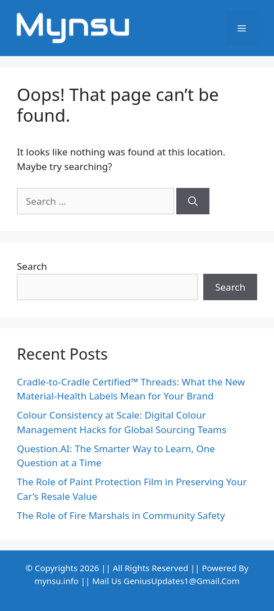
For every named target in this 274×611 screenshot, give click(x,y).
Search (32, 266)
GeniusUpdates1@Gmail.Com (182, 580)
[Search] (192, 201)
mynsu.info (56, 580)
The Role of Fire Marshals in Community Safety (121, 515)
